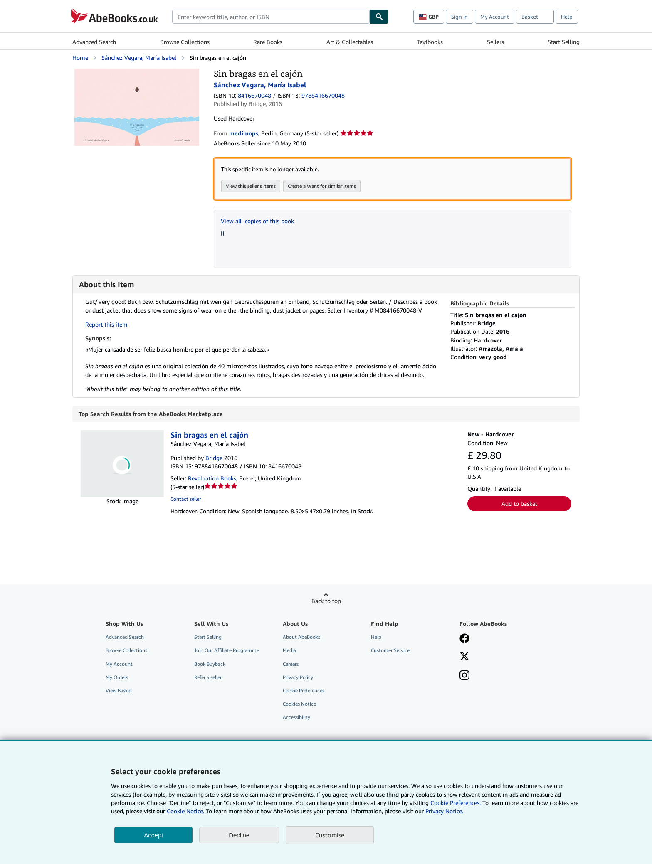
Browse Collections (185, 41)
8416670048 (254, 95)
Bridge (213, 458)
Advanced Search (94, 41)
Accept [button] (153, 835)
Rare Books (267, 41)
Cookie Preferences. (455, 802)
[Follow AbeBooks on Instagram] (464, 676)
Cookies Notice (299, 704)
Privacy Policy (298, 677)
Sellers (495, 41)
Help (567, 16)
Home (80, 57)
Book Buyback (209, 664)
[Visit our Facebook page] (464, 639)
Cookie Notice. (185, 811)
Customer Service (390, 650)
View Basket (119, 691)
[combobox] (271, 17)
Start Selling (564, 41)
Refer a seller (208, 677)
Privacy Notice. (444, 811)
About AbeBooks (301, 637)
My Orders (117, 677)
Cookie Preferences (303, 691)
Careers (291, 664)
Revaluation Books (212, 478)
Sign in (459, 16)
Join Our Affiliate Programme (226, 650)
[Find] (379, 17)
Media (289, 650)
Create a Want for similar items (322, 186)
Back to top (326, 601)
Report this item (106, 324)
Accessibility (296, 717)
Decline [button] (239, 835)
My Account (494, 16)
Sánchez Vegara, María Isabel (138, 57)
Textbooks (430, 41)
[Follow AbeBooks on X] (464, 657)
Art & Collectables (349, 41)
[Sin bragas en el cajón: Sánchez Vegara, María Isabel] (136, 72)
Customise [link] (329, 835)
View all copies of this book (257, 220)
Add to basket (519, 503)
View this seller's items (251, 186)
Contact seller (185, 499)
